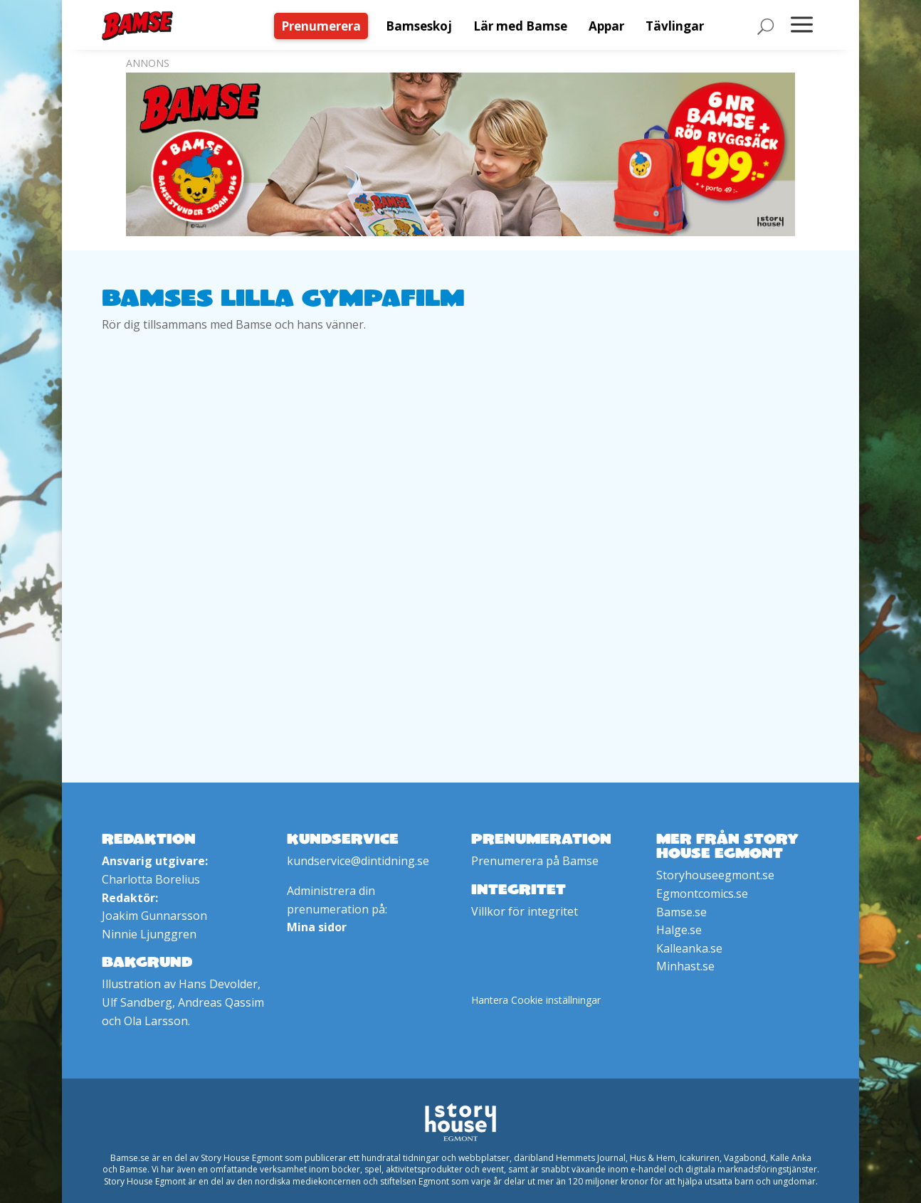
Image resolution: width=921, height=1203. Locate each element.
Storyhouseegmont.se (715, 875)
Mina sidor (317, 927)
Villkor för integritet (524, 911)
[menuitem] (324, 26)
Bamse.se (681, 912)
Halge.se (679, 930)
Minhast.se (685, 966)
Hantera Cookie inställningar (536, 1000)
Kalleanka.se (689, 948)
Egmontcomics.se (702, 893)
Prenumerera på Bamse (535, 861)
